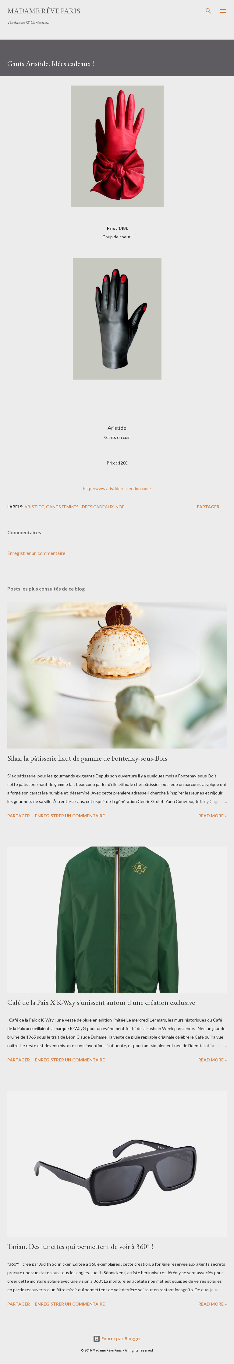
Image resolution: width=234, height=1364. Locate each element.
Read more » (212, 815)
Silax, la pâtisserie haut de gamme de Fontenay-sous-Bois (87, 758)
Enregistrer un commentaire (36, 553)
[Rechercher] (208, 11)
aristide (34, 506)
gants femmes (62, 506)
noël (121, 506)
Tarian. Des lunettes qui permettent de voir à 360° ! (80, 1246)
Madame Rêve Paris (43, 11)
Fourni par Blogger (117, 1338)
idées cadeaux (97, 506)
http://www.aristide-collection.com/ (117, 488)
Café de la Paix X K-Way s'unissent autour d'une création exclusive (101, 1002)
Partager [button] (208, 506)
